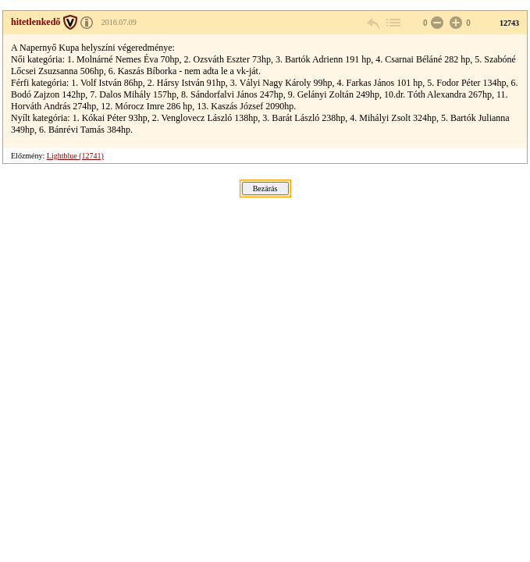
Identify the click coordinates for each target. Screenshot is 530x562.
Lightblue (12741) (75, 155)
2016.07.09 (119, 22)
